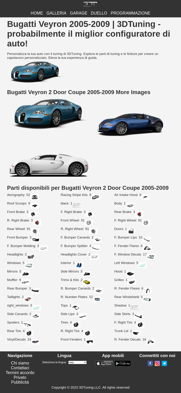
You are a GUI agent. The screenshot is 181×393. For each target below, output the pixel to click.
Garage (78, 13)
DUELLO (99, 13)
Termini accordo (20, 372)
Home (37, 13)
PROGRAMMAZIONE (130, 13)
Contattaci (20, 368)
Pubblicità (20, 382)
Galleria (56, 13)
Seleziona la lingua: (54, 362)
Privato (20, 377)
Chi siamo (20, 363)
